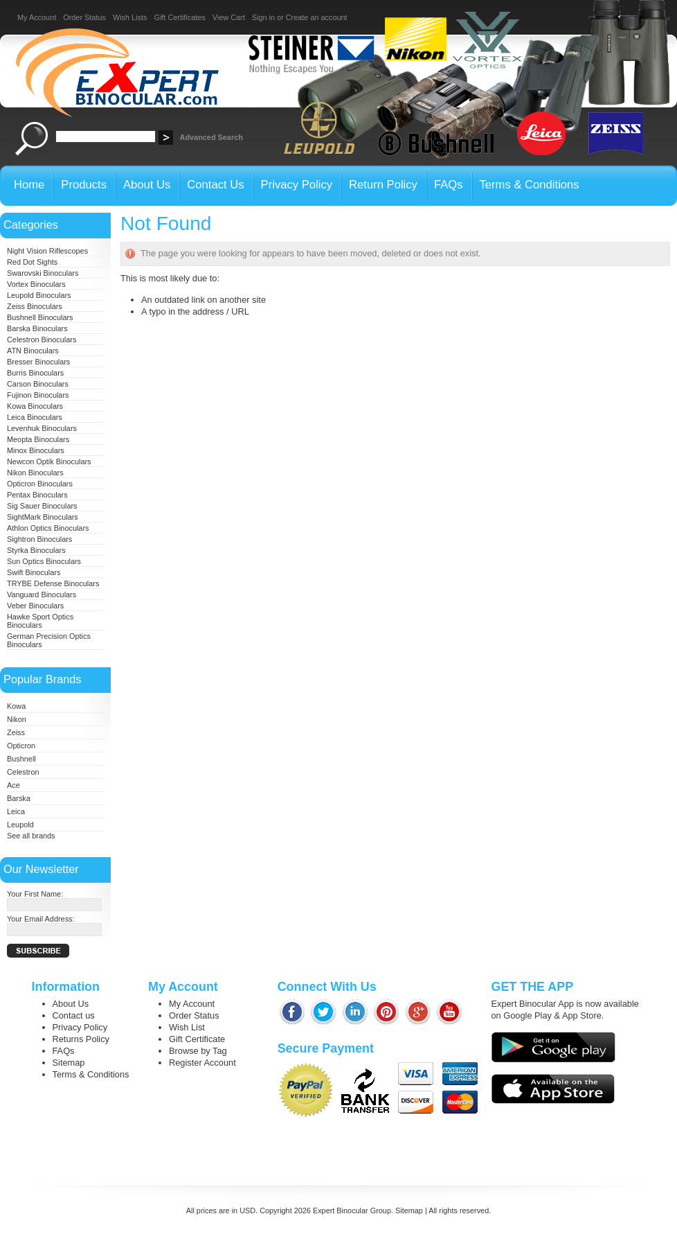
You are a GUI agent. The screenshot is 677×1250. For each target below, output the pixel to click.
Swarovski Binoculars (42, 273)
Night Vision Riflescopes (47, 251)
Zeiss (16, 732)
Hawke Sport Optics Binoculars (40, 621)
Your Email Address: (41, 919)
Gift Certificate (197, 1039)
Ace (13, 785)
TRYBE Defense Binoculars (53, 583)
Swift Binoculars (33, 572)
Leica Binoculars (34, 417)
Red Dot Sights (32, 262)
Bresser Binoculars (38, 362)
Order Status (84, 17)
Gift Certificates (179, 17)
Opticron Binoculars (40, 483)
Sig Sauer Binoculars (42, 506)
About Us (71, 1003)
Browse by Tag (198, 1051)
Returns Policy (81, 1039)
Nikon (16, 719)
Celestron (23, 772)
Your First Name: (35, 894)
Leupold (20, 824)
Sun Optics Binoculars (44, 561)
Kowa (16, 706)
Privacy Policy (80, 1027)
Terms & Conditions (91, 1074)
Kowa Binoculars (35, 406)
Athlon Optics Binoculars (48, 528)
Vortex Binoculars (36, 284)
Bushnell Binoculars (40, 317)
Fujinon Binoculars (38, 395)
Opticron (21, 745)
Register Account (202, 1062)
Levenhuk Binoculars (42, 428)
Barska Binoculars (37, 328)
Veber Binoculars (35, 605)
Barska (18, 798)
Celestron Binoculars (41, 339)
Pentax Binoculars (37, 495)
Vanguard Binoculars (41, 594)
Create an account (316, 17)
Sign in (263, 17)
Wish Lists (130, 17)
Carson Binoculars (38, 384)
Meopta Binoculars (38, 439)
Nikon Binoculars (35, 472)
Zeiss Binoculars (34, 306)
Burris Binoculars (35, 373)
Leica (16, 811)
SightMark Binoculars (42, 517)
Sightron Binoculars (39, 539)
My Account (36, 17)
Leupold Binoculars (39, 295)
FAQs (64, 1051)
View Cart (229, 17)
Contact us (74, 1015)
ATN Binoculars (33, 350)
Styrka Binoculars (36, 550)
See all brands (31, 835)
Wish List (187, 1027)
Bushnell (21, 759)
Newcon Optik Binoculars (49, 461)
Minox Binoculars (35, 450)
